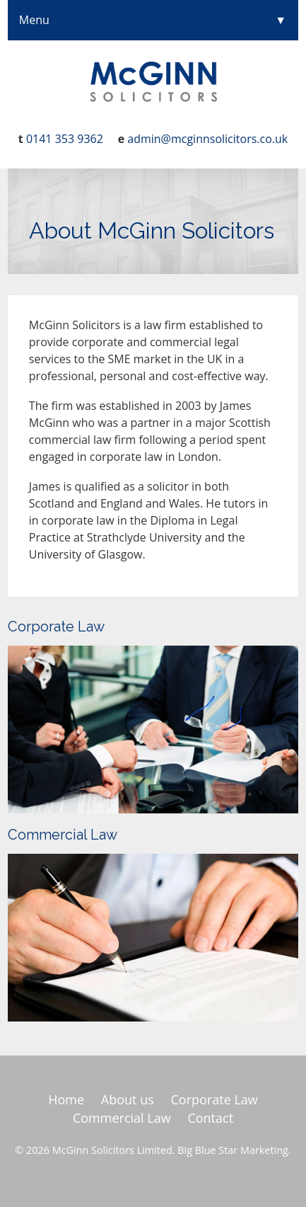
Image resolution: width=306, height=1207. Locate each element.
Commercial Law (62, 834)
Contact (210, 1117)
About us (127, 1099)
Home (66, 1099)
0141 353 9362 (64, 139)
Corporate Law (56, 626)
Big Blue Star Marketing (232, 1150)
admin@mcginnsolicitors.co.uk (207, 139)
